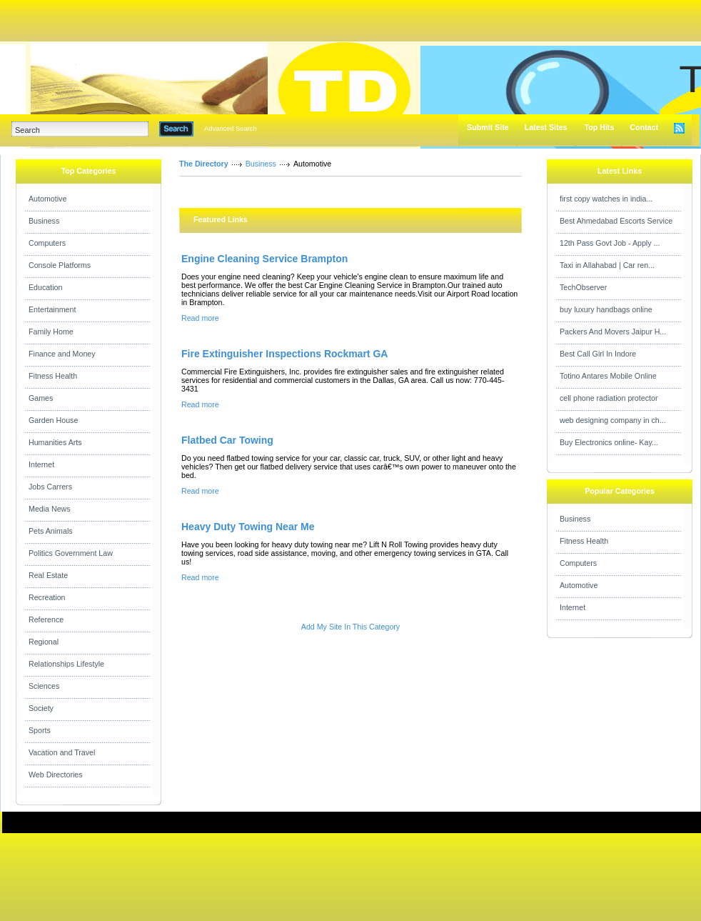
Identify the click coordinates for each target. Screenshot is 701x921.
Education (45, 287)
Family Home (51, 331)
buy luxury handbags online (606, 309)
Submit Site (488, 127)
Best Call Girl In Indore (598, 353)
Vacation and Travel (62, 752)
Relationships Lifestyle (66, 663)
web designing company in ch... (613, 420)
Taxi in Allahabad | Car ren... (607, 265)
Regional (44, 641)
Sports (40, 730)
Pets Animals (51, 531)
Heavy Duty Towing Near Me (247, 526)
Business (44, 220)
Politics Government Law (71, 553)
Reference (46, 619)
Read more (200, 318)
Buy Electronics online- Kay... (609, 442)
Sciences (44, 686)
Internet (41, 464)
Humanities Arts (55, 442)
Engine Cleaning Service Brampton (264, 258)
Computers (47, 243)
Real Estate (48, 575)
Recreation (47, 597)
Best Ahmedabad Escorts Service (616, 220)
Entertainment (52, 309)
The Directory (203, 163)
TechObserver (583, 287)
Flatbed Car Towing (227, 440)
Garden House (53, 420)
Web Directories (56, 774)
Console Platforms (60, 265)
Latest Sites (546, 127)
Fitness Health (53, 376)
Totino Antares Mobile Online (608, 376)
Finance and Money (62, 353)
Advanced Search (230, 128)
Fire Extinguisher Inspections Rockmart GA (284, 353)
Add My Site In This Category (350, 626)
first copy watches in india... (606, 198)
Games (41, 398)
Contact (644, 127)
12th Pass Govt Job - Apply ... (610, 243)
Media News (50, 508)
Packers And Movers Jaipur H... (613, 331)
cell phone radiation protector (608, 398)
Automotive (47, 198)
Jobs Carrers (50, 486)
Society (41, 708)
